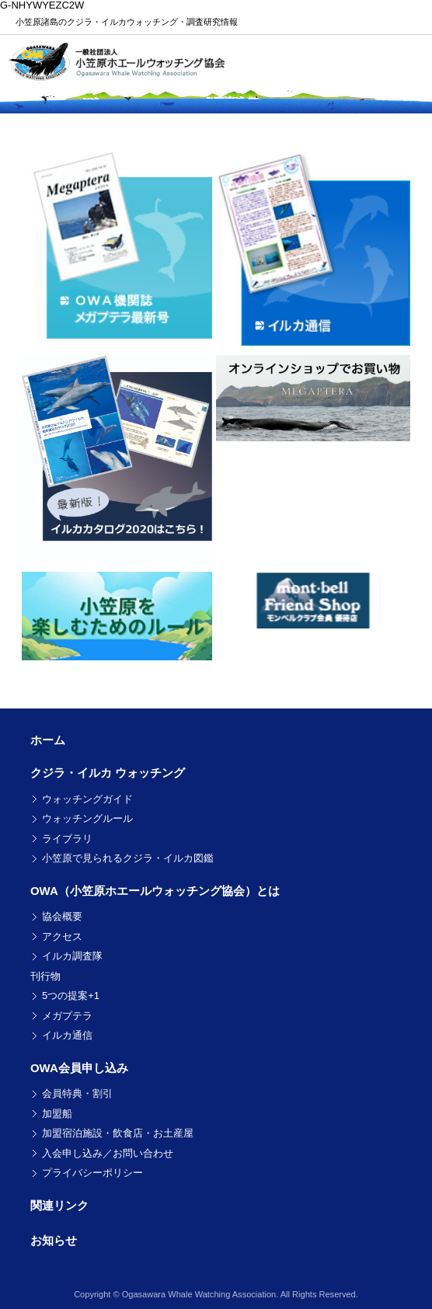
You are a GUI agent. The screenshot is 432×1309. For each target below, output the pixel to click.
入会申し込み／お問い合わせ (107, 1153)
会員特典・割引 (77, 1093)
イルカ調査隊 (72, 956)
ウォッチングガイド (87, 799)
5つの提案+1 (70, 995)
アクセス (62, 936)
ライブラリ (67, 838)
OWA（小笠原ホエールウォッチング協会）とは (155, 890)
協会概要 (62, 916)
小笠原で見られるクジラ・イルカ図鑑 (128, 858)
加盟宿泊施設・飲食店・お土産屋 (117, 1133)
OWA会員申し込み (79, 1067)
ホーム (47, 740)
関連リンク (59, 1205)
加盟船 (57, 1113)
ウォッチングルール (87, 818)
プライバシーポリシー (92, 1172)
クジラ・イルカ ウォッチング (107, 772)
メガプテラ (67, 1016)
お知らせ (53, 1240)
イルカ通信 (67, 1035)
